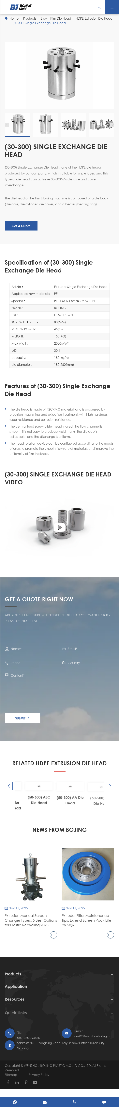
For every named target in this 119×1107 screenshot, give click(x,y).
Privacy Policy (39, 1075)
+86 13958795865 (28, 1038)
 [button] (9, 786)
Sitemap (11, 1075)
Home (14, 18)
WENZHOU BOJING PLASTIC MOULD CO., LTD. (58, 1065)
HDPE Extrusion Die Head (94, 18)
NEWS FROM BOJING (59, 829)
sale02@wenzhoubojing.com (94, 1036)
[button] (7, 125)
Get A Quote (21, 226)
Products (29, 18)
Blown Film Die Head (56, 18)
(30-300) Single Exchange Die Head (39, 23)
